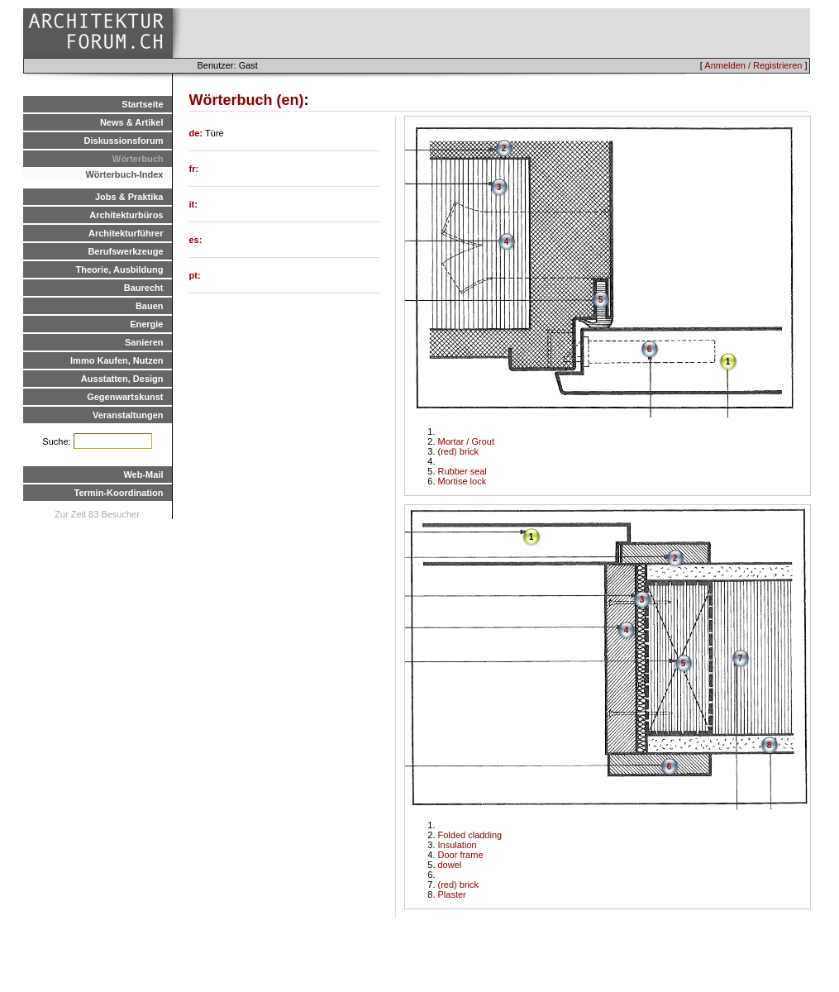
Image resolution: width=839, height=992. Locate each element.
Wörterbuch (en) (246, 100)
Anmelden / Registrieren (753, 65)
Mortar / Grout (466, 441)
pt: (195, 275)
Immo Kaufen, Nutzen (116, 360)
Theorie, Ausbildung (120, 269)
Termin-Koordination (119, 493)
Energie (146, 324)
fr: (194, 169)
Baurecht (144, 288)
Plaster (452, 894)
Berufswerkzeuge (125, 251)
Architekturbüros (126, 215)
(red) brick (458, 451)
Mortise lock (462, 481)
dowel (450, 865)
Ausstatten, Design (122, 379)
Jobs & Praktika (129, 197)
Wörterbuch (138, 159)
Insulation (457, 845)
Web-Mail (143, 474)
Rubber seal (462, 471)
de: (197, 133)
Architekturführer (125, 233)
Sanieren (144, 342)
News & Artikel (132, 122)
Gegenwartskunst (125, 397)
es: (196, 240)
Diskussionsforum (124, 140)
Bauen (150, 306)
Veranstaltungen (128, 415)
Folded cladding (470, 835)
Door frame (461, 855)
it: (193, 204)
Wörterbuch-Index (124, 174)
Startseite (142, 104)
